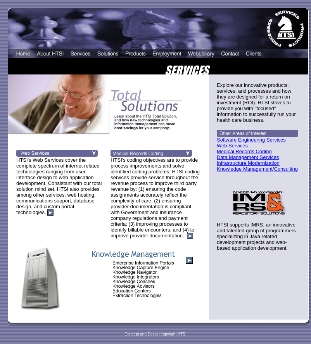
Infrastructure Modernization (248, 163)
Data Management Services (248, 157)
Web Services (232, 146)
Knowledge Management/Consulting (257, 169)
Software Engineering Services (251, 140)
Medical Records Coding (244, 151)
